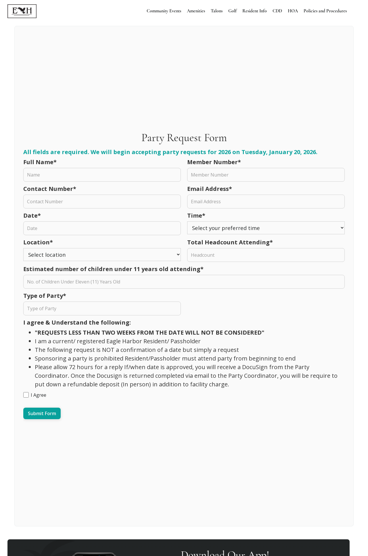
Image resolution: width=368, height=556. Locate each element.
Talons (217, 11)
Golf (232, 11)
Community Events (164, 11)
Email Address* (209, 189)
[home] (22, 11)
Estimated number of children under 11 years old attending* (113, 269)
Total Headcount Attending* (230, 242)
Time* (196, 215)
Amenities (196, 11)
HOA (293, 11)
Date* (32, 215)
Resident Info (254, 11)
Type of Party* (44, 296)
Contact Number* (49, 189)
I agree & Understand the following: (77, 322)
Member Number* (214, 162)
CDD (277, 11)
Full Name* (40, 162)
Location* (38, 242)
